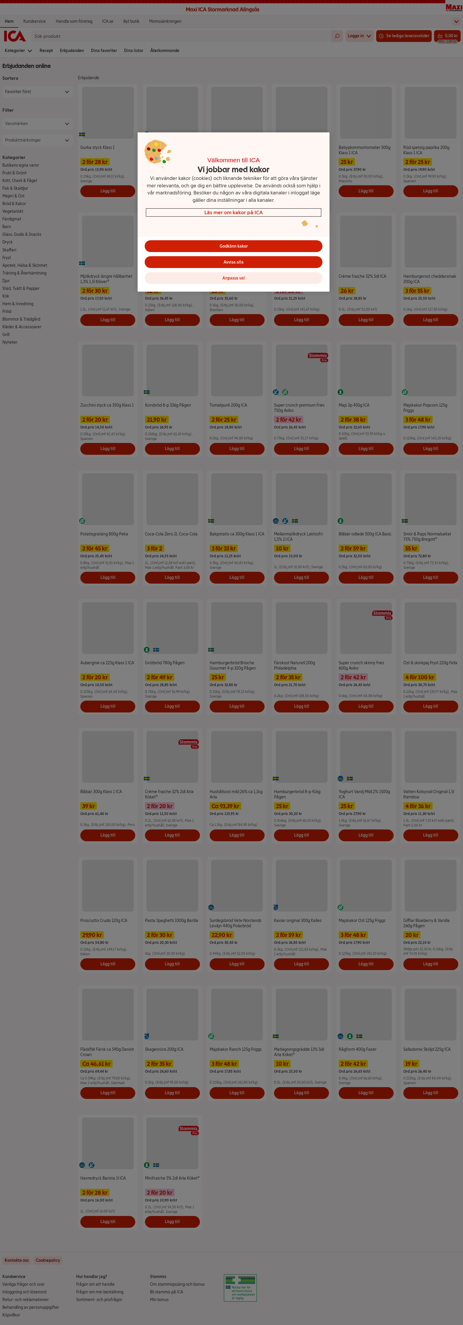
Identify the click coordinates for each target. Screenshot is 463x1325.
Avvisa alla (234, 262)
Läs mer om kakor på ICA (233, 212)
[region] (234, 212)
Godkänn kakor (234, 246)
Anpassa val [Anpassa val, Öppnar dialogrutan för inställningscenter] (233, 278)
